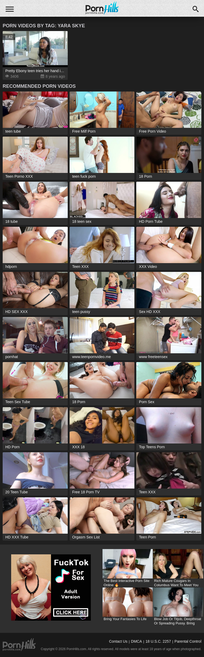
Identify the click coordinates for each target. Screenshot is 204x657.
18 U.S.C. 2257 (158, 641)
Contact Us (118, 641)
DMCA (136, 641)
